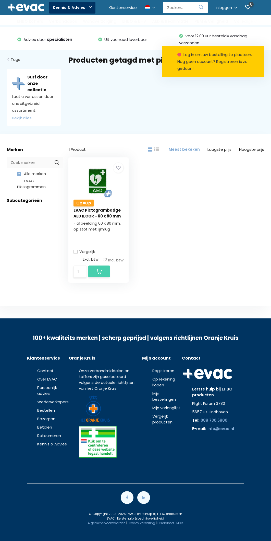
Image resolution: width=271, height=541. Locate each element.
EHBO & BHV (134, 21)
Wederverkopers (53, 402)
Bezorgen (46, 418)
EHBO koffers (30, 21)
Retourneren (49, 435)
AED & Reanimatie (170, 21)
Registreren (163, 370)
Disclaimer (165, 523)
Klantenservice (123, 7)
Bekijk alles (22, 118)
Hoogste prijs (251, 149)
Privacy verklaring (141, 523)
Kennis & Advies (72, 7)
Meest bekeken (184, 149)
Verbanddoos (63, 21)
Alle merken (31, 173)
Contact (45, 370)
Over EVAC (47, 379)
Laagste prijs (219, 149)
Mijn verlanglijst (166, 407)
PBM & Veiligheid (211, 21)
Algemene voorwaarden (107, 523)
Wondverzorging (99, 21)
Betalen (44, 427)
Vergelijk (84, 251)
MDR (179, 523)
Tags (15, 59)
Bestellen (46, 410)
